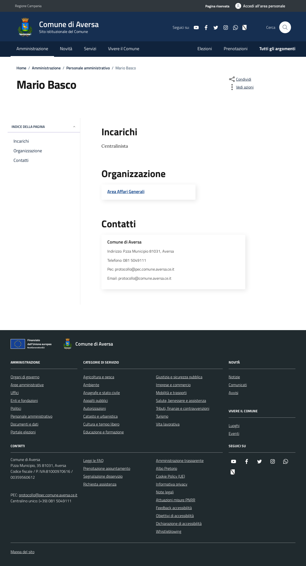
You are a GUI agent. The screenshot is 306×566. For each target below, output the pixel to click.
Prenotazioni (236, 48)
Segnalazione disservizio (103, 476)
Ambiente (91, 385)
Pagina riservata (217, 6)
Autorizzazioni (94, 408)
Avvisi (233, 393)
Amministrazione (32, 48)
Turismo (162, 416)
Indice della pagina (44, 126)
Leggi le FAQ (93, 460)
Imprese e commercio (173, 385)
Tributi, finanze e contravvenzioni (182, 408)
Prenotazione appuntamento (106, 468)
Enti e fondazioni (24, 400)
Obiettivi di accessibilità (175, 516)
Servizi (90, 48)
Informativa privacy (171, 484)
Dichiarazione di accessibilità (179, 523)
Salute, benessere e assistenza (181, 400)
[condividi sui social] (239, 79)
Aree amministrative (27, 385)
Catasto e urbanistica (100, 416)
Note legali (165, 492)
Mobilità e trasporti (171, 393)
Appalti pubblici (95, 400)
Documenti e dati (24, 424)
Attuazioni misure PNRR (175, 500)
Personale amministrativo (31, 416)
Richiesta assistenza (99, 484)
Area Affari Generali (125, 191)
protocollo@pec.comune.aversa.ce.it (48, 495)
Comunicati (238, 385)
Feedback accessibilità (174, 508)
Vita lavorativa (168, 424)
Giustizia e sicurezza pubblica (179, 377)
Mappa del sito (22, 552)
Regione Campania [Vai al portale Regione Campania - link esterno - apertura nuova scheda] (28, 5)
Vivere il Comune (123, 48)
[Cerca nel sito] (285, 27)
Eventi (234, 433)
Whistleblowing (168, 531)
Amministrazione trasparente (180, 460)
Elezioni (204, 48)
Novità (66, 48)
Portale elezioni (23, 432)
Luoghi (234, 425)
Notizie (234, 377)
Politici (16, 408)
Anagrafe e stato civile (101, 393)
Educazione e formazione (103, 432)
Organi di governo (25, 377)
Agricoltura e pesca (98, 377)
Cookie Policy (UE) (170, 476)
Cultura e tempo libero (101, 424)
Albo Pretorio (166, 468)
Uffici (15, 393)
